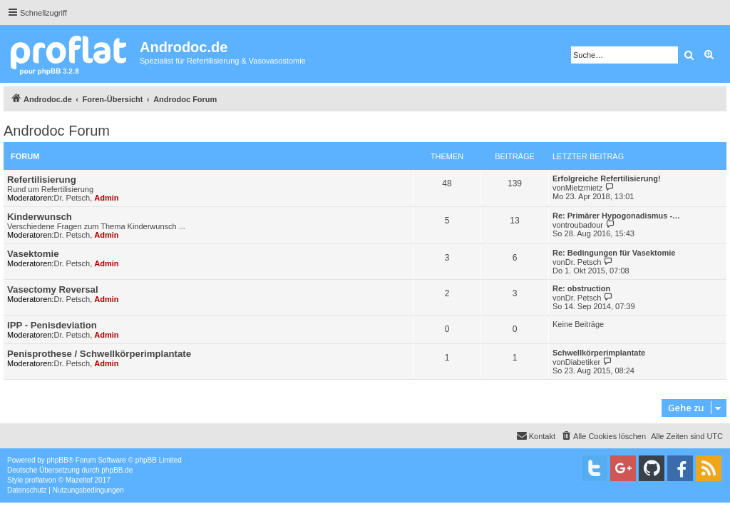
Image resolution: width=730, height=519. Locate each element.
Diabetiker (583, 362)
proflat (35, 480)
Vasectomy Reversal (52, 289)
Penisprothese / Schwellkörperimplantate (99, 353)
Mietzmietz (584, 187)
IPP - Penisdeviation (52, 325)
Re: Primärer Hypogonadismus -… (616, 215)
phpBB (57, 460)
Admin (106, 197)
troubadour (584, 225)
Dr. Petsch (71, 197)
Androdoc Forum (57, 130)
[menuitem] (603, 436)
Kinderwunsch (39, 216)
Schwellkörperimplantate (598, 352)
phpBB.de (117, 470)
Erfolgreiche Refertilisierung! (606, 178)
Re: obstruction (581, 288)
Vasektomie (33, 253)
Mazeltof (79, 480)
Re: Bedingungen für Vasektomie (613, 252)
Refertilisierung (41, 179)
